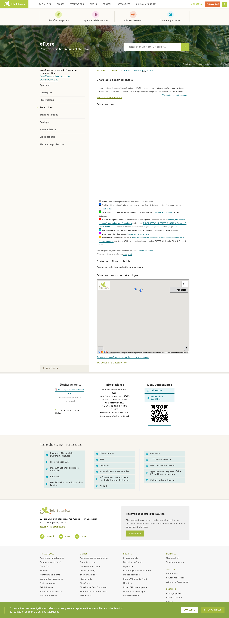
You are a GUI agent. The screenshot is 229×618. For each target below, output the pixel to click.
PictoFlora (85, 582)
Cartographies (173, 593)
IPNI (100, 459)
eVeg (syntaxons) (88, 574)
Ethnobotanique (49, 114)
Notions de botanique (134, 591)
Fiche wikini (154, 390)
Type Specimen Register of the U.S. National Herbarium (163, 473)
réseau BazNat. (105, 208)
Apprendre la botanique (96, 20)
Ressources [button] (124, 4)
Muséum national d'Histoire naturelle (62, 469)
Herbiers (44, 570)
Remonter (50, 368)
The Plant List (105, 453)
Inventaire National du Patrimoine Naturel (59, 454)
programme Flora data (162, 212)
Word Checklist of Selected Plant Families (64, 484)
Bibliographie (47, 136)
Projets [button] (107, 4)
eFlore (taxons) (87, 570)
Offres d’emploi (174, 597)
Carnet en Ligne (88, 561)
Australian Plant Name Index (112, 471)
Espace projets (130, 557)
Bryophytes (128, 566)
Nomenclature (48, 129)
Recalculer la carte (147, 250)
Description (46, 92)
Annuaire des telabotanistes (94, 557)
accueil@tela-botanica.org (52, 526)
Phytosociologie (48, 582)
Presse (169, 601)
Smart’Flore (86, 595)
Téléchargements (175, 561)
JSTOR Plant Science (158, 459)
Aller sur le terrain (133, 20)
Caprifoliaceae (49, 79)
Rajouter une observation (112, 363)
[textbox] (152, 47)
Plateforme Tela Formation (93, 587)
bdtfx (115, 70)
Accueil (101, 70)
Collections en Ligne (90, 566)
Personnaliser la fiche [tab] (67, 412)
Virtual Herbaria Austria (160, 480)
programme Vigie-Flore (139, 234)
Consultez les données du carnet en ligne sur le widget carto (123, 357)
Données (171, 553)
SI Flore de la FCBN (57, 462)
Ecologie (45, 122)
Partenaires (172, 573)
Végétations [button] (77, 4)
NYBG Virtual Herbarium (160, 465)
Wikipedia (153, 453)
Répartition (46, 107)
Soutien (170, 569)
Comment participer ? (171, 20)
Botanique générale (133, 561)
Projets (127, 553)
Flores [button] (60, 4)
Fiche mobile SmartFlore (155, 398)
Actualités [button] (45, 4)
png (125, 254)
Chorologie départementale (137, 570)
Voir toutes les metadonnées (174, 95)
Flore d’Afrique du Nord (135, 578)
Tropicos (102, 465)
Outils (83, 553)
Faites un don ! (213, 4)
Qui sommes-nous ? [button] (146, 4)
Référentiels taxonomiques (93, 591)
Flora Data (45, 566)
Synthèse (45, 85)
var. (59, 76)
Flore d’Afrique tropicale (135, 587)
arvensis (52, 76)
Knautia (44, 76)
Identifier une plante (58, 20)
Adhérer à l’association (177, 581)
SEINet (101, 486)
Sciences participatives (51, 591)
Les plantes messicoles (51, 578)
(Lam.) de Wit (183, 64)
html (130, 254)
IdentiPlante (86, 578)
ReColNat (53, 476)
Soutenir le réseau (175, 577)
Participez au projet (108, 97)
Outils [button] (93, 4)
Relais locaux (46, 587)
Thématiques (47, 553)
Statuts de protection (52, 144)
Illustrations (47, 100)
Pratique (171, 589)
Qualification (172, 557)
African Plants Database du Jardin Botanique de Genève (112, 479)
